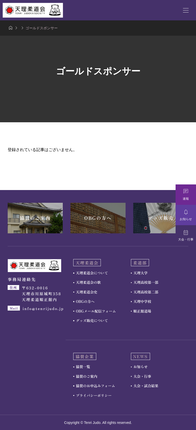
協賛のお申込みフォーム (95, 385)
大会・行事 (142, 376)
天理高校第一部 (145, 282)
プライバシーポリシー (94, 395)
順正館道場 (142, 311)
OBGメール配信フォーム (96, 311)
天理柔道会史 (86, 291)
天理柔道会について (92, 272)
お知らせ (140, 366)
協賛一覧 (83, 366)
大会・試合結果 (145, 385)
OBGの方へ (85, 301)
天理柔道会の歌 (88, 282)
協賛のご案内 (86, 376)
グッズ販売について (92, 320)
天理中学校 (142, 301)
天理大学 (140, 272)
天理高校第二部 (145, 291)
